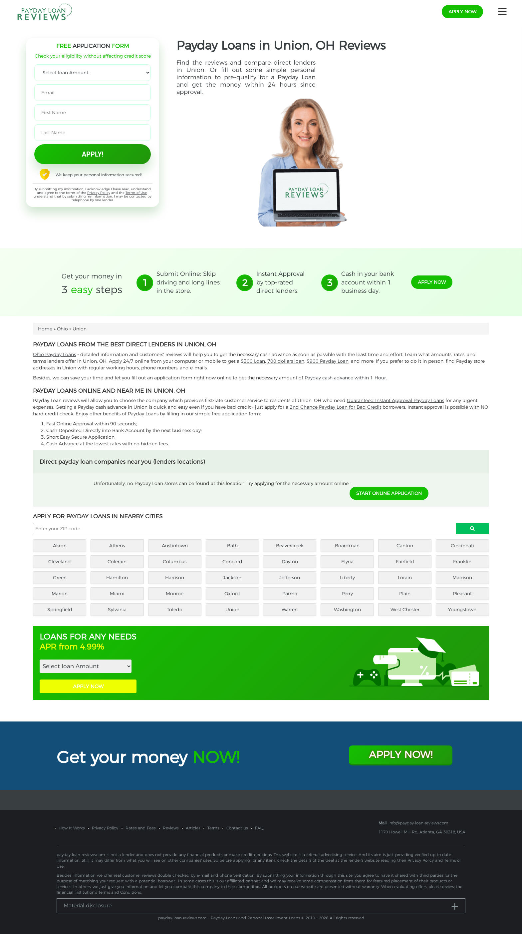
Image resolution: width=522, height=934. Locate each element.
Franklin (462, 562)
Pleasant (462, 594)
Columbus (174, 562)
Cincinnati (462, 546)
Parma (289, 594)
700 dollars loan (285, 361)
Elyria (347, 562)
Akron (60, 546)
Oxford (232, 594)
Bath (232, 546)
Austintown (175, 546)
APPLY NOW (88, 686)
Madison (462, 578)
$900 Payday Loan (328, 361)
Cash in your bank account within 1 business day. (367, 282)
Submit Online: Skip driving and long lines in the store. (188, 282)
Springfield (59, 610)
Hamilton (117, 578)
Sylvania (117, 610)
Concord (232, 562)
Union (232, 610)
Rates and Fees (140, 827)
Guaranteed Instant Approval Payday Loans (395, 400)
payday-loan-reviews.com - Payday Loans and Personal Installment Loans (229, 917)
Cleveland (59, 562)
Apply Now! (400, 754)
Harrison (174, 578)
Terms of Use (136, 193)
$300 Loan (253, 361)
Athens (117, 546)
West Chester (405, 610)
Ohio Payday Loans (54, 354)
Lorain (405, 578)
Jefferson (289, 578)
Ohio (62, 329)
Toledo (174, 610)
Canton (404, 546)
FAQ (259, 827)
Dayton (290, 562)
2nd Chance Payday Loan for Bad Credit (335, 407)
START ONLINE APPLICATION (389, 493)
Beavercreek (290, 546)
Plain (404, 594)
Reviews (170, 827)
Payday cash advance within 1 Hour (345, 378)
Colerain (117, 562)
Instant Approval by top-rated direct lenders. (280, 282)
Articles (193, 827)
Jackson (232, 578)
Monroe (174, 594)
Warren (290, 610)
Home (45, 329)
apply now (462, 12)
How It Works (72, 827)
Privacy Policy (98, 193)
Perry (347, 594)
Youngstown (462, 610)
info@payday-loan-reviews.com (418, 822)
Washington (347, 610)
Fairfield (405, 562)
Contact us (237, 827)
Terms (213, 827)
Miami (117, 594)
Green (60, 578)
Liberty (347, 578)
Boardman (347, 546)
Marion (60, 594)
